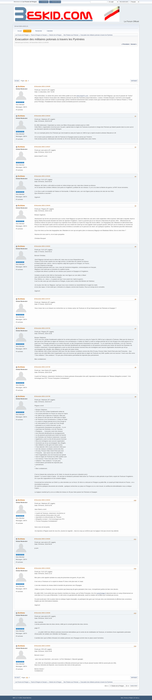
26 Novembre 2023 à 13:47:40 (42, 367)
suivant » (134, 44)
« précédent (125, 44)
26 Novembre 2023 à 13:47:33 (42, 328)
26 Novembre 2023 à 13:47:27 (42, 298)
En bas (17, 80)
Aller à (106, 686)
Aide (122, 697)
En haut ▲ (136, 697)
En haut (17, 677)
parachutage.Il (101, 593)
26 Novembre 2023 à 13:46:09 (42, 86)
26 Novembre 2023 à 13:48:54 (42, 645)
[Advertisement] (76, 62)
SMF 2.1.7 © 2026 (17, 697)
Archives (21, 86)
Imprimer (134, 80)
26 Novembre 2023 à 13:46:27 (42, 146)
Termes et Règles (128, 697)
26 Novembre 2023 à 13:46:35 (42, 176)
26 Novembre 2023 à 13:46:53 (42, 246)
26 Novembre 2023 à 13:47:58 (42, 396)
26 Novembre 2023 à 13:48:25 (42, 538)
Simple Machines (27, 697)
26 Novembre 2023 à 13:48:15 (42, 500)
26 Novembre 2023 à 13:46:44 (42, 205)
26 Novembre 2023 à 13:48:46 (42, 612)
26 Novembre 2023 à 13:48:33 (42, 568)
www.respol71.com (82, 96)
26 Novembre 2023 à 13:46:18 (42, 115)
